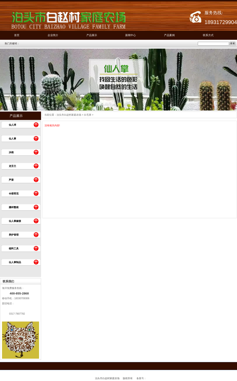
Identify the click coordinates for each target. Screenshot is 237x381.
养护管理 (14, 234)
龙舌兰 (12, 166)
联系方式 (208, 35)
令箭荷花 (14, 193)
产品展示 (91, 35)
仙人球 (12, 124)
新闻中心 (130, 35)
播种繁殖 (14, 207)
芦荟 (11, 179)
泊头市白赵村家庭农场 (69, 114)
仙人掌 (12, 138)
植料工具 (14, 248)
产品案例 (169, 35)
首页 (16, 35)
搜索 (232, 43)
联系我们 (8, 281)
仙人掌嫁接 (15, 221)
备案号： (141, 378)
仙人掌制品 (15, 262)
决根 (11, 152)
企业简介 (53, 35)
